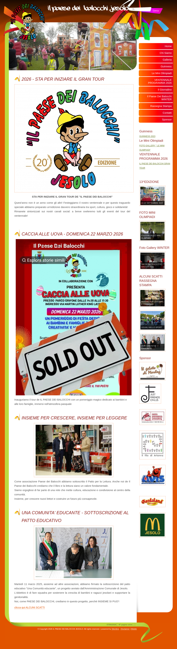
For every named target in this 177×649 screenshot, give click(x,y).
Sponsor (167, 119)
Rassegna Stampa (161, 106)
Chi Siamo (166, 52)
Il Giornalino (165, 89)
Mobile (134, 629)
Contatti (167, 112)
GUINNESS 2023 (147, 136)
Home (168, 46)
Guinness (166, 66)
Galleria (167, 59)
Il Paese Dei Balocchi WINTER (159, 98)
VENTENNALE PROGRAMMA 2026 (160, 81)
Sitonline (115, 629)
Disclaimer (125, 629)
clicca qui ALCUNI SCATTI (29, 607)
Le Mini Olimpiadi (162, 73)
